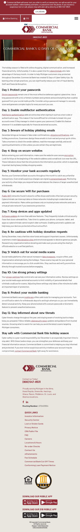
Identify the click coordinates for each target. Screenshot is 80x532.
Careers (28, 439)
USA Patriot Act (43, 525)
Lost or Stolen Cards (34, 423)
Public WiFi (6, 196)
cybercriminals (55, 71)
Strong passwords (9, 94)
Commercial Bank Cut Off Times (39, 461)
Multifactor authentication (13, 114)
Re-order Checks (32, 446)
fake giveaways (48, 256)
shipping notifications (59, 135)
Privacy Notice (31, 427)
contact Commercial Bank (26, 351)
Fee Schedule (31, 457)
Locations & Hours (33, 442)
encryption (68, 155)
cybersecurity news (39, 321)
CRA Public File (31, 431)
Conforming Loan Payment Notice (40, 465)
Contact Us (30, 450)
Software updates (9, 216)
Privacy (34, 525)
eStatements (31, 454)
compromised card (58, 179)
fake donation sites (25, 239)
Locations (40, 12)
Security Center (32, 420)
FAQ (26, 435)
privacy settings (13, 277)
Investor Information (34, 416)
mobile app (29, 297)
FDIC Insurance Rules (40, 527)
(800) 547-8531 (40, 37)
